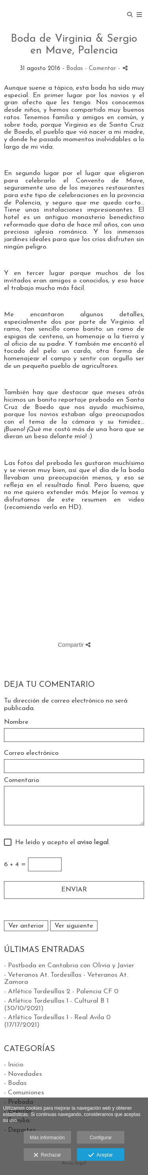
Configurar (101, 1137)
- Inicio (13, 1064)
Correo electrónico (31, 753)
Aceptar (100, 1155)
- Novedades (23, 1074)
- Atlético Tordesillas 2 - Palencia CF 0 (61, 991)
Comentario (21, 780)
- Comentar (101, 69)
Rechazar (47, 1155)
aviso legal (93, 842)
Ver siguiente (73, 925)
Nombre (16, 722)
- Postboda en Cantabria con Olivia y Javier (69, 965)
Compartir (74, 644)
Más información (47, 1137)
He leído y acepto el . (60, 842)
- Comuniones (24, 1092)
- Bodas (15, 1083)
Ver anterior (26, 925)
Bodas (74, 69)
